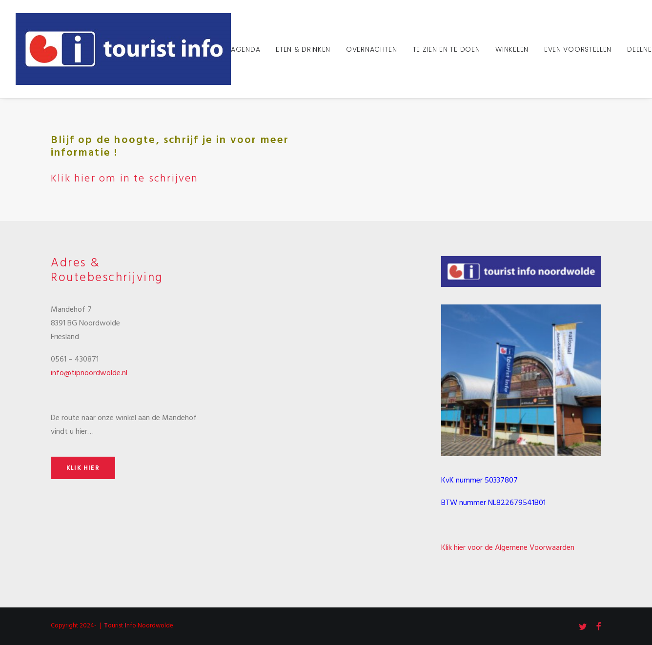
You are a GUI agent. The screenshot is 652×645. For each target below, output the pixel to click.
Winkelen (512, 49)
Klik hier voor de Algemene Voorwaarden (507, 548)
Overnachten (371, 49)
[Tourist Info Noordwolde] (123, 49)
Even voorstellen (577, 49)
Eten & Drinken (303, 49)
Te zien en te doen (446, 49)
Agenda (245, 49)
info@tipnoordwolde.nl (89, 373)
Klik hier (83, 468)
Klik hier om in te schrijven (125, 178)
